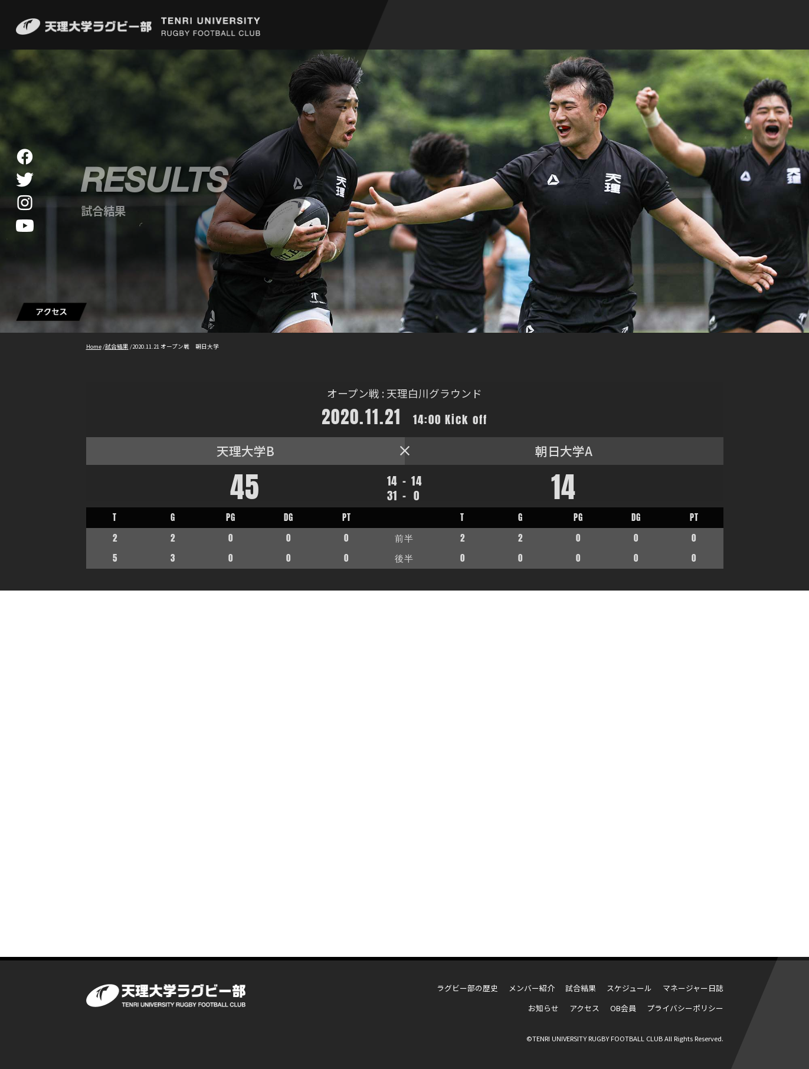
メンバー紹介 (532, 987)
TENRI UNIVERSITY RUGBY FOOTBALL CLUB (597, 1038)
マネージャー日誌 (693, 987)
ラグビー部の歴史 (467, 987)
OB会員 (623, 1008)
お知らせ (543, 1008)
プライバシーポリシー (685, 1008)
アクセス (584, 1008)
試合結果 (580, 987)
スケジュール (629, 987)
